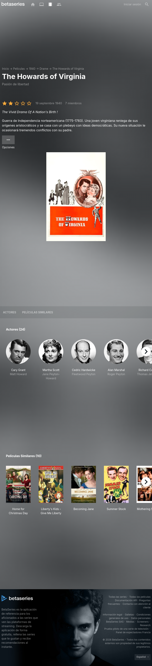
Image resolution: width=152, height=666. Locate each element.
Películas (19, 68)
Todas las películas (139, 596)
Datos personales (141, 618)
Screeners (142, 621)
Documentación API (126, 600)
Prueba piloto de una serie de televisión (126, 628)
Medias (130, 621)
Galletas (129, 614)
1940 (32, 68)
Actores (9, 312)
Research (145, 625)
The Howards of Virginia (68, 68)
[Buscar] (147, 4)
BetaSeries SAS (115, 621)
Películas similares (37, 312)
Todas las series (117, 596)
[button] (18, 359)
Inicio (5, 68)
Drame (44, 68)
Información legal (112, 614)
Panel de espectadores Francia (133, 632)
